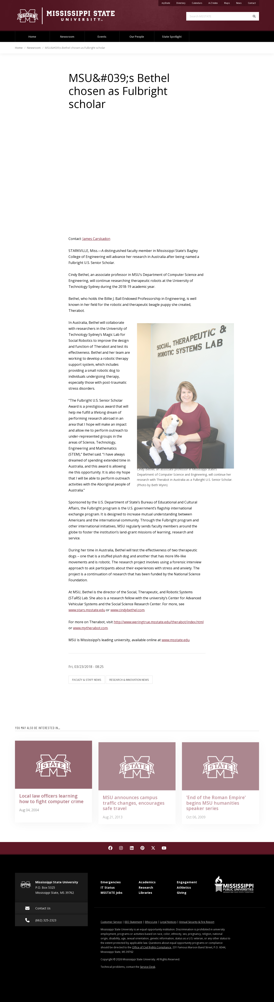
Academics (147, 882)
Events (102, 36)
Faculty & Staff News (86, 680)
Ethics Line (151, 922)
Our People (137, 36)
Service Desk (147, 967)
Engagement (187, 882)
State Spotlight (172, 36)
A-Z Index (214, 2)
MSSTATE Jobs (111, 893)
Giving (181, 893)
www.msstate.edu (175, 640)
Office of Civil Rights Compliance (151, 947)
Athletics (184, 887)
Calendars (198, 2)
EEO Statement (133, 922)
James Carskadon (96, 238)
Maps (228, 2)
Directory (182, 2)
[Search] (254, 16)
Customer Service (111, 922)
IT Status (108, 887)
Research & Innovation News (129, 680)
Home (32, 36)
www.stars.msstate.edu (86, 610)
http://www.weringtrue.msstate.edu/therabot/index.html (159, 622)
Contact (253, 2)
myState (167, 2)
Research (146, 887)
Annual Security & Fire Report (196, 922)
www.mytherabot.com (90, 628)
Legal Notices (168, 922)
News (240, 2)
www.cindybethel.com (127, 610)
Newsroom (67, 36)
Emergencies (111, 882)
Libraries (145, 893)
